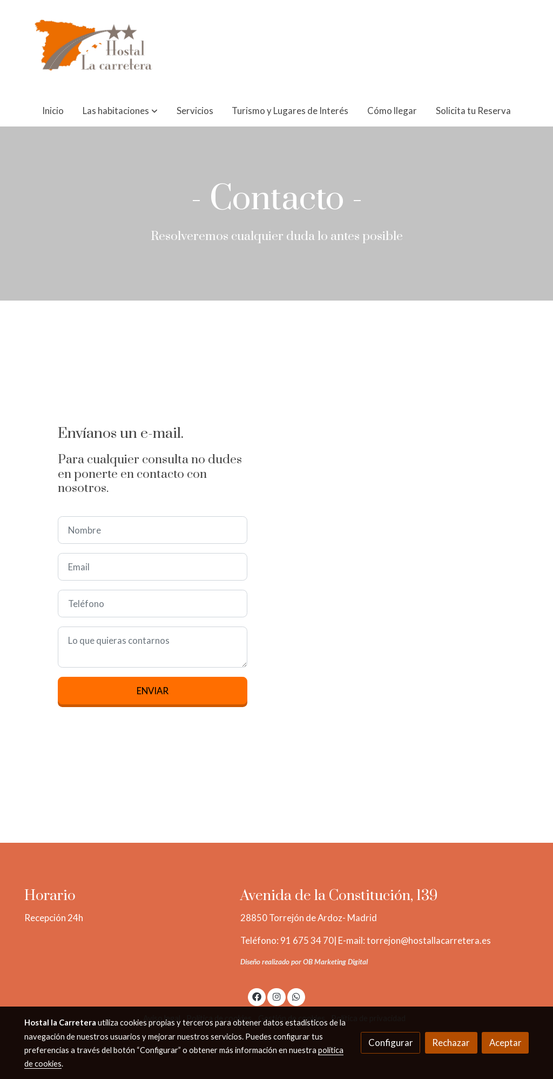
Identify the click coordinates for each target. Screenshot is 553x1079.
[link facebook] (257, 996)
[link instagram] (276, 996)
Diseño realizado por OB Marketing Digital (304, 961)
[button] (120, 110)
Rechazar (451, 1042)
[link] (93, 47)
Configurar (390, 1042)
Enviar (152, 690)
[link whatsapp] (296, 996)
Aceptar (505, 1042)
